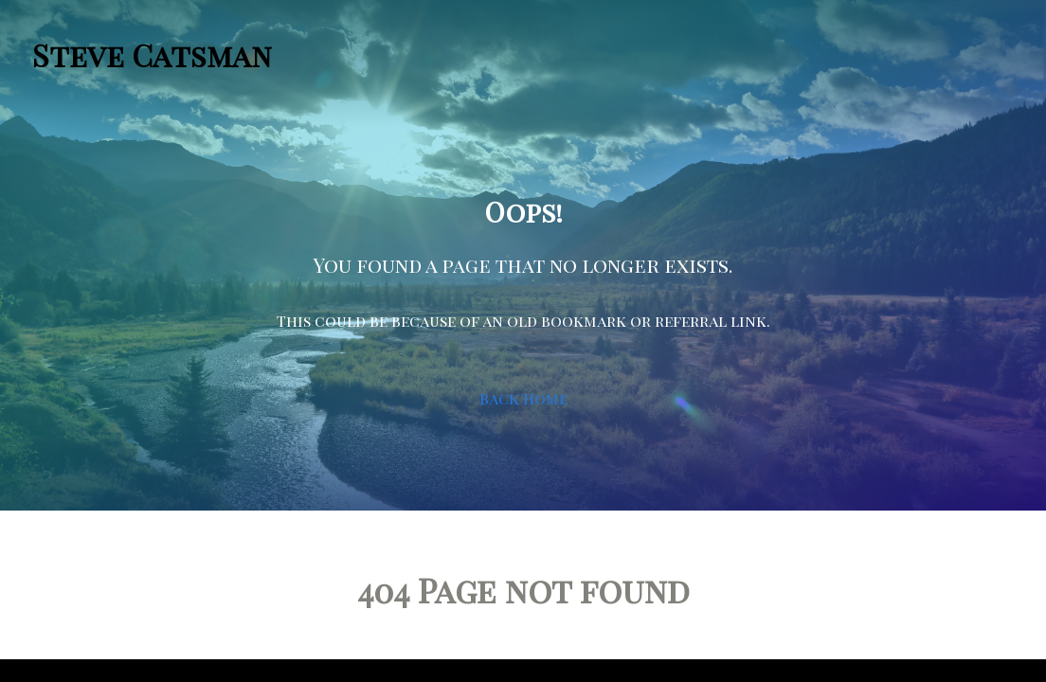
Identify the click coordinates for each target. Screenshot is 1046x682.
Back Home (523, 398)
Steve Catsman (152, 54)
